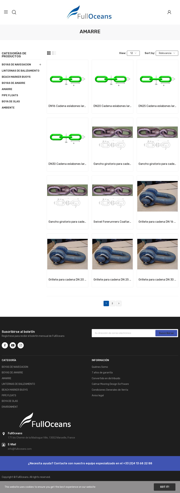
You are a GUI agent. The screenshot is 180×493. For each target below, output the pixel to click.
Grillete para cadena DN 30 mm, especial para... (157, 279)
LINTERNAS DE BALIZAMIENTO (20, 70)
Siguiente (118, 303)
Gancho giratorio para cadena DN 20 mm (157, 164)
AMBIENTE (8, 107)
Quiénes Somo (100, 366)
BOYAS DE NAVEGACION (16, 64)
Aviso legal (98, 395)
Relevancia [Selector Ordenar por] (167, 53)
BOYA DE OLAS (11, 101)
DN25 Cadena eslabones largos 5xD (157, 106)
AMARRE (7, 89)
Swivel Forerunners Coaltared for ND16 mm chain (112, 221)
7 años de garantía (102, 372)
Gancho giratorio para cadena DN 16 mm (112, 164)
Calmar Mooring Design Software (110, 384)
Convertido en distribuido (106, 378)
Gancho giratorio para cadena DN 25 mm (67, 221)
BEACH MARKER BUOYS (16, 76)
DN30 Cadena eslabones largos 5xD (67, 164)
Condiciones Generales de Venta (110, 389)
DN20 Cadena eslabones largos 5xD (112, 106)
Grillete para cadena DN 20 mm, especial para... (67, 279)
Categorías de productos (14, 55)
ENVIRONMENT (10, 406)
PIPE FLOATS (10, 95)
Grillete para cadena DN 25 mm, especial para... (112, 279)
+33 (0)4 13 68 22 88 (137, 463)
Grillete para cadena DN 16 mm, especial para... (157, 221)
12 (133, 53)
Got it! (164, 486)
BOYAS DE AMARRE (13, 83)
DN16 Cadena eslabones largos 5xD (67, 106)
